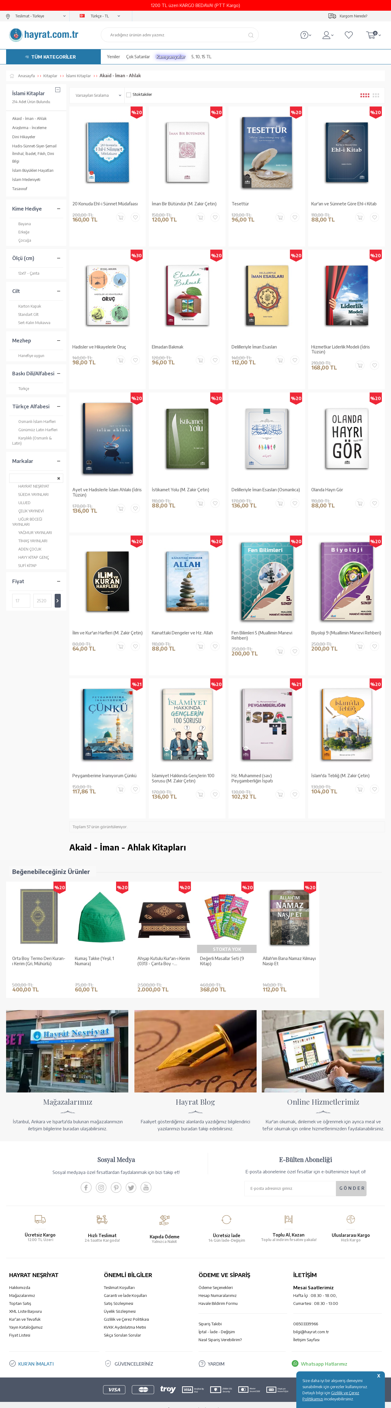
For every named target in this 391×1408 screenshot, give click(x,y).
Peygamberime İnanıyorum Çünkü (104, 775)
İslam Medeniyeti (26, 179)
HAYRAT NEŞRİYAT (30, 486)
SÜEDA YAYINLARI (30, 494)
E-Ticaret (179, 1400)
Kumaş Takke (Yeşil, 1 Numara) (94, 961)
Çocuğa (21, 240)
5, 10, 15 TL (201, 56)
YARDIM (216, 1354)
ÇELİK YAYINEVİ (28, 511)
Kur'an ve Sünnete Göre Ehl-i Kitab (344, 203)
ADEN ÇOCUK (26, 549)
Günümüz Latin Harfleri (34, 429)
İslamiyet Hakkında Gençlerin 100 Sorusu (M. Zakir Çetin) (183, 778)
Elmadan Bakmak (167, 347)
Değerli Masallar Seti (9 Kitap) (222, 961)
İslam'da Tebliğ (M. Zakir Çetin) (340, 775)
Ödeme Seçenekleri (216, 1278)
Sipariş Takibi (210, 1314)
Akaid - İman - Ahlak (29, 118)
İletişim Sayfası (306, 1330)
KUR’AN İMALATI (36, 1354)
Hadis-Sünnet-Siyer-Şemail (34, 146)
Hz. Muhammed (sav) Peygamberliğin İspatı (252, 778)
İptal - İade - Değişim (217, 1322)
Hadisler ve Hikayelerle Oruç (99, 347)
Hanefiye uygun (28, 355)
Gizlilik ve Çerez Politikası (126, 1310)
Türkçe (20, 388)
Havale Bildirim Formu (218, 1294)
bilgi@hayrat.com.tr (311, 1322)
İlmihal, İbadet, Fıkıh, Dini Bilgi (33, 157)
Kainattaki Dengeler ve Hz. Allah (182, 632)
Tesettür (240, 203)
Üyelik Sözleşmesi (120, 1302)
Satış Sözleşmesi (118, 1294)
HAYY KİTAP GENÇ (30, 557)
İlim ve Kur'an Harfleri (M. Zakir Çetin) (107, 632)
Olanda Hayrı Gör (327, 489)
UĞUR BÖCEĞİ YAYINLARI (27, 522)
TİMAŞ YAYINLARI (29, 540)
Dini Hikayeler (23, 137)
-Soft (165, 1400)
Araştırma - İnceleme (29, 127)
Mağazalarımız (22, 1286)
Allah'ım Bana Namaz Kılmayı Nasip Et (289, 961)
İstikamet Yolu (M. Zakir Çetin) (180, 489)
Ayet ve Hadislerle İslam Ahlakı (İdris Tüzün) (107, 492)
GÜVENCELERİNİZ (134, 1354)
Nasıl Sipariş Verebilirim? (220, 1330)
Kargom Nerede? (353, 16)
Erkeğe (20, 232)
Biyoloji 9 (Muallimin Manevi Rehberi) (346, 632)
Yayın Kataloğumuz (26, 1318)
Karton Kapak (26, 306)
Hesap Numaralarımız (218, 1286)
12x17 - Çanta (25, 273)
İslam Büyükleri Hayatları (32, 170)
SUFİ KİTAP (24, 565)
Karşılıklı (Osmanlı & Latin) (32, 440)
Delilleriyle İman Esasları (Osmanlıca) (266, 489)
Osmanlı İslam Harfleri (34, 421)
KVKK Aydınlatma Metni (125, 1318)
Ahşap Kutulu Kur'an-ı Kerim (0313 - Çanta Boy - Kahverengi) (163, 961)
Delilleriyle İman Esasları (254, 347)
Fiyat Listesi (19, 1325)
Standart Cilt (25, 314)
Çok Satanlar (138, 56)
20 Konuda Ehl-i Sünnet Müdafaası (105, 203)
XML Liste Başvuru (25, 1302)
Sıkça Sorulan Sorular (122, 1325)
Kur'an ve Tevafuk (25, 1310)
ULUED (21, 502)
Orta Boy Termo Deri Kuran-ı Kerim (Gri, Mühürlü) (38, 961)
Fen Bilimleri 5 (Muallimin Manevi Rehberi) (262, 635)
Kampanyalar (170, 56)
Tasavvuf (19, 188)
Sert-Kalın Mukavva (31, 322)
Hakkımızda (19, 1278)
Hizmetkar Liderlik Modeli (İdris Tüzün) (340, 350)
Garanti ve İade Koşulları (125, 1286)
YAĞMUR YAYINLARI (32, 532)
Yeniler (113, 56)
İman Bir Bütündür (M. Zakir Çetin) (184, 203)
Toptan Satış (20, 1294)
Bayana (21, 223)
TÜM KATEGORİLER (53, 57)
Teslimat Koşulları (119, 1278)
